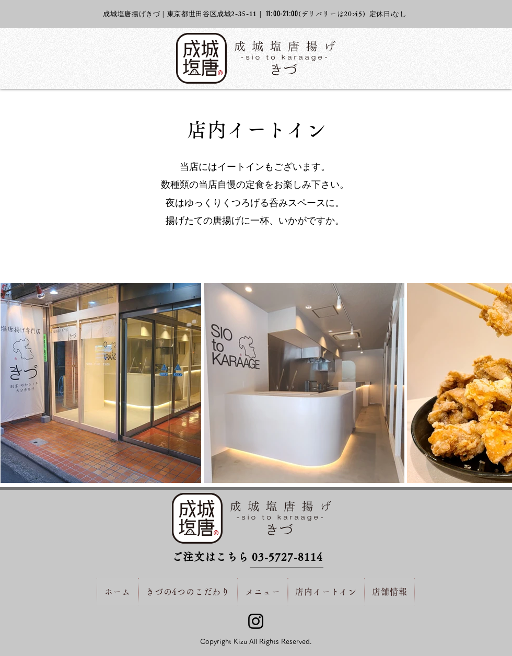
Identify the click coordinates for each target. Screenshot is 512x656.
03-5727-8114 (287, 556)
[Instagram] (256, 621)
